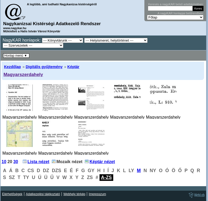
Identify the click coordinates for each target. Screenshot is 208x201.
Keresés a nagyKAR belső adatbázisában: (176, 4)
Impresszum (97, 194)
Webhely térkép (74, 194)
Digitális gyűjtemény (44, 67)
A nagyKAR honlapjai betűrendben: (181, 13)
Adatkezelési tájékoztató (43, 194)
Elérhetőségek (12, 194)
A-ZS (106, 177)
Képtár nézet (102, 161)
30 (15, 161)
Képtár (73, 67)
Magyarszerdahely (23, 74)
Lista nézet (38, 161)
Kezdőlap (12, 67)
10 (4, 161)
